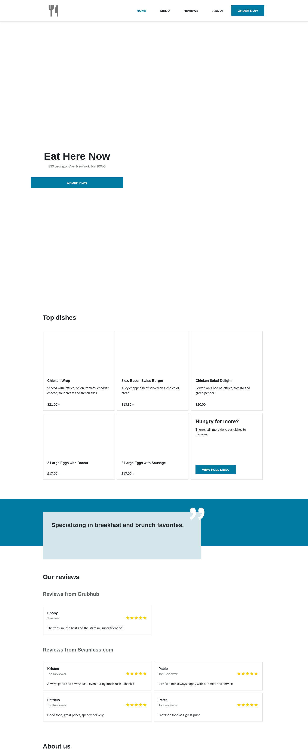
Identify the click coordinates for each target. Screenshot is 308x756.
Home (141, 10)
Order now (248, 10)
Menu (165, 10)
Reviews (191, 10)
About (218, 10)
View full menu (216, 469)
